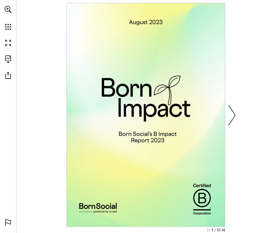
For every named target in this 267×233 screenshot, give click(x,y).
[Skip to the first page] (208, 230)
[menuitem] (8, 17)
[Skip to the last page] (223, 230)
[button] (8, 9)
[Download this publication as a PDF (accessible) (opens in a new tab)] (8, 59)
